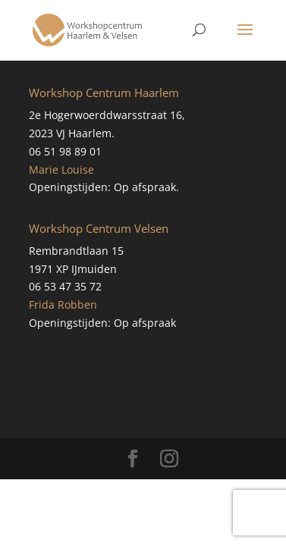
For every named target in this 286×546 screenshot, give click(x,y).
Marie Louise (61, 169)
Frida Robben (63, 304)
